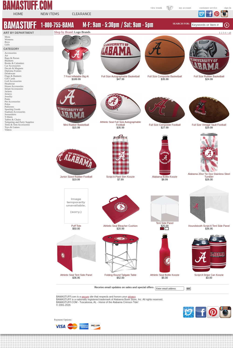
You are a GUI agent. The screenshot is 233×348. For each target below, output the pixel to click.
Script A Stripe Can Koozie (209, 275)
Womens (9, 39)
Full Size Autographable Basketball (120, 76)
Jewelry (8, 96)
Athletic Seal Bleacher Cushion (120, 225)
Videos (8, 129)
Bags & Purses (12, 58)
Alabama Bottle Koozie (164, 176)
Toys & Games (12, 127)
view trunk (156, 8)
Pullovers (9, 106)
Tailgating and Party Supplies (19, 122)
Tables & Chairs (13, 119)
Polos (7, 104)
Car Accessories (13, 65)
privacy (131, 296)
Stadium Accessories (15, 112)
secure (85, 296)
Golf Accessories (13, 81)
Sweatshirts (10, 114)
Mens (7, 37)
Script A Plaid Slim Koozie (120, 176)
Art (6, 55)
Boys (7, 42)
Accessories (11, 53)
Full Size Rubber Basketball (209, 76)
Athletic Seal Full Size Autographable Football (120, 123)
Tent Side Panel (165, 223)
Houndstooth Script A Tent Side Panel (209, 225)
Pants (7, 99)
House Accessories (14, 86)
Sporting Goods (12, 109)
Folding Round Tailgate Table (120, 275)
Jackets (8, 91)
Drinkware (10, 73)
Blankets (9, 60)
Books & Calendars (14, 63)
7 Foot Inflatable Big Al (76, 76)
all (230, 32)
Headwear (10, 83)
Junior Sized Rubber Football (76, 176)
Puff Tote (76, 225)
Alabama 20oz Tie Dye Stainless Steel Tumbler (209, 175)
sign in (227, 8)
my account (185, 8)
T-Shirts (9, 117)
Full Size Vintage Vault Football (209, 124)
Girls (7, 44)
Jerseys (8, 94)
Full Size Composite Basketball (165, 76)
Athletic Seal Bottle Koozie (164, 275)
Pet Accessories (12, 101)
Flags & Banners (13, 76)
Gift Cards (10, 78)
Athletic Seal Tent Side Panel (76, 275)
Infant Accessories (14, 89)
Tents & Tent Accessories (17, 124)
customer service (208, 8)
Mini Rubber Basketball (76, 124)
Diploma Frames (13, 71)
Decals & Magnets (14, 68)
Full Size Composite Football (165, 124)
